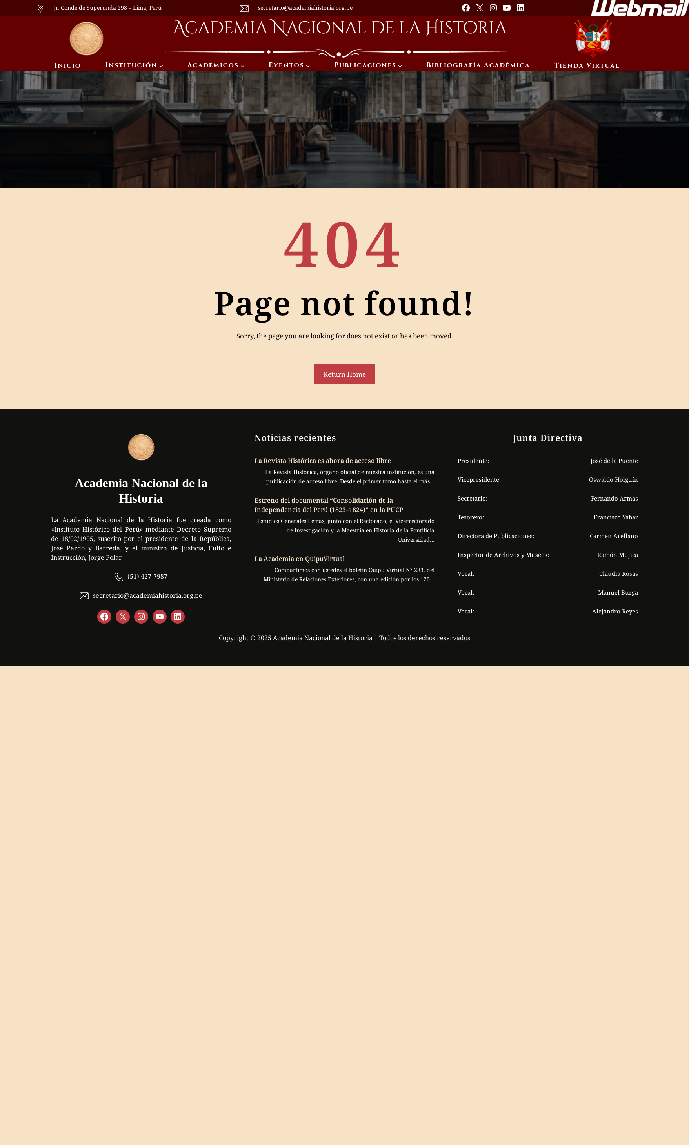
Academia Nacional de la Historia (340, 28)
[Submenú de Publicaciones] (400, 66)
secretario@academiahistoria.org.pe (305, 7)
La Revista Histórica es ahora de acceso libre (324, 460)
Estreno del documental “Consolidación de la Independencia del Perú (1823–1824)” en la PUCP (329, 505)
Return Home (345, 374)
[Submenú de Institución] (161, 66)
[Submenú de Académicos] (242, 66)
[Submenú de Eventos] (308, 66)
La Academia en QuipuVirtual (300, 558)
